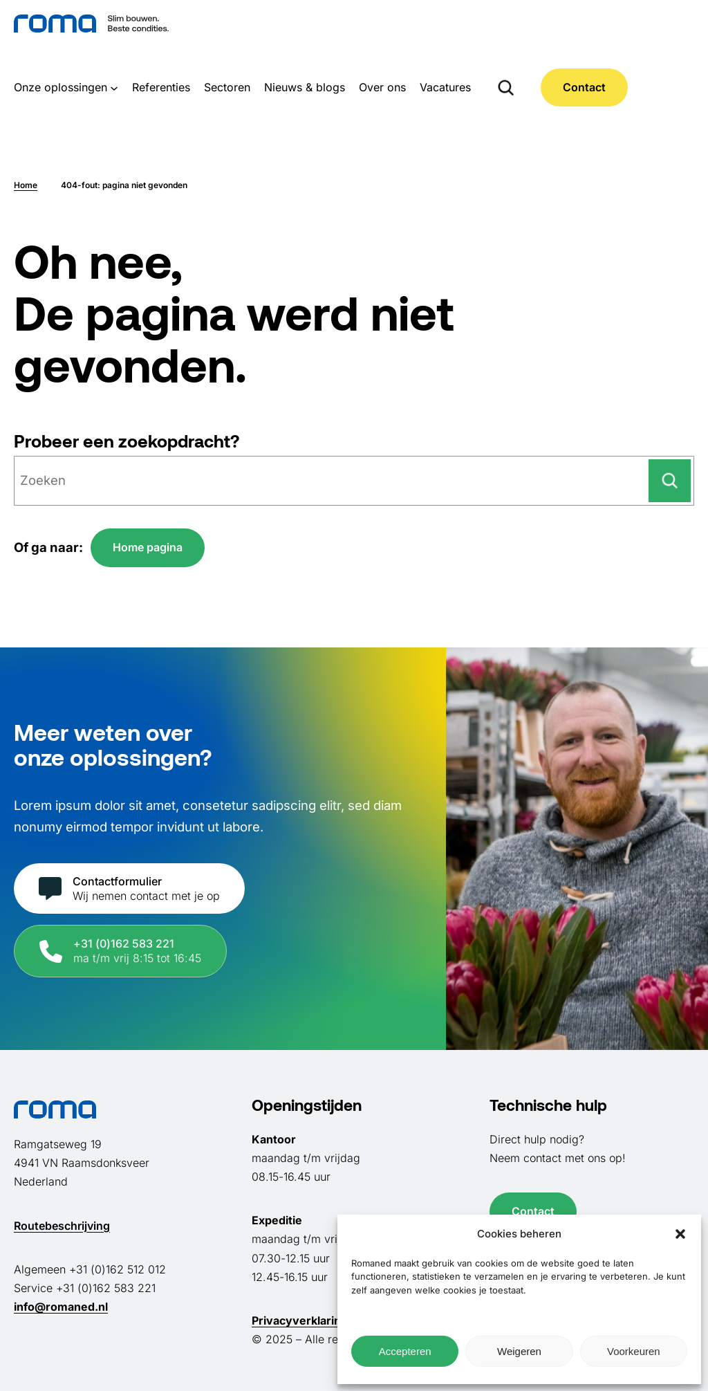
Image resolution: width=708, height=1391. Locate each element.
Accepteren (405, 1351)
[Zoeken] (670, 480)
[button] (680, 1234)
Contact (584, 87)
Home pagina (148, 547)
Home (25, 185)
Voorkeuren (633, 1351)
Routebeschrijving (62, 1226)
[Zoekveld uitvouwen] (506, 87)
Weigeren (519, 1351)
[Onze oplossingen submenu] (114, 87)
